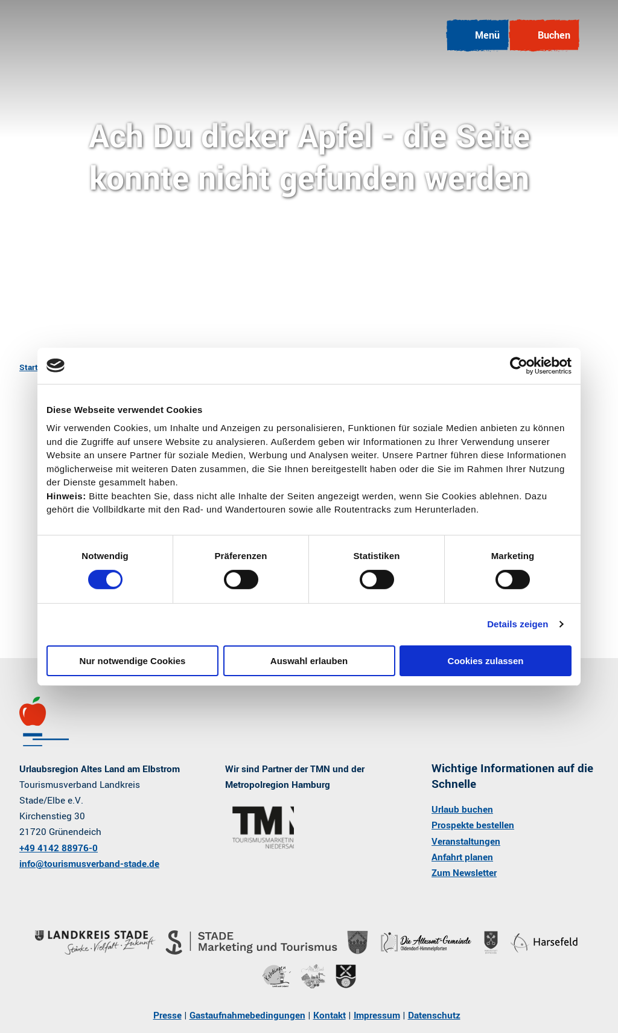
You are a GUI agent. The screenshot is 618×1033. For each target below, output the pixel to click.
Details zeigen (517, 624)
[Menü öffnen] (477, 35)
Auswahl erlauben (309, 661)
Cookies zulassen (486, 661)
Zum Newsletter (464, 872)
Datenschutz (434, 1015)
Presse (167, 1015)
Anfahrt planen (462, 856)
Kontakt (329, 1015)
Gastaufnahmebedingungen (247, 1015)
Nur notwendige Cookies (133, 661)
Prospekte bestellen (473, 825)
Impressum (377, 1015)
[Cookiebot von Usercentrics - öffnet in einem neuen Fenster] (519, 365)
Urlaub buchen (462, 809)
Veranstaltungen (466, 841)
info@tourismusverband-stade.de (89, 863)
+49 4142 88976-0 (58, 847)
